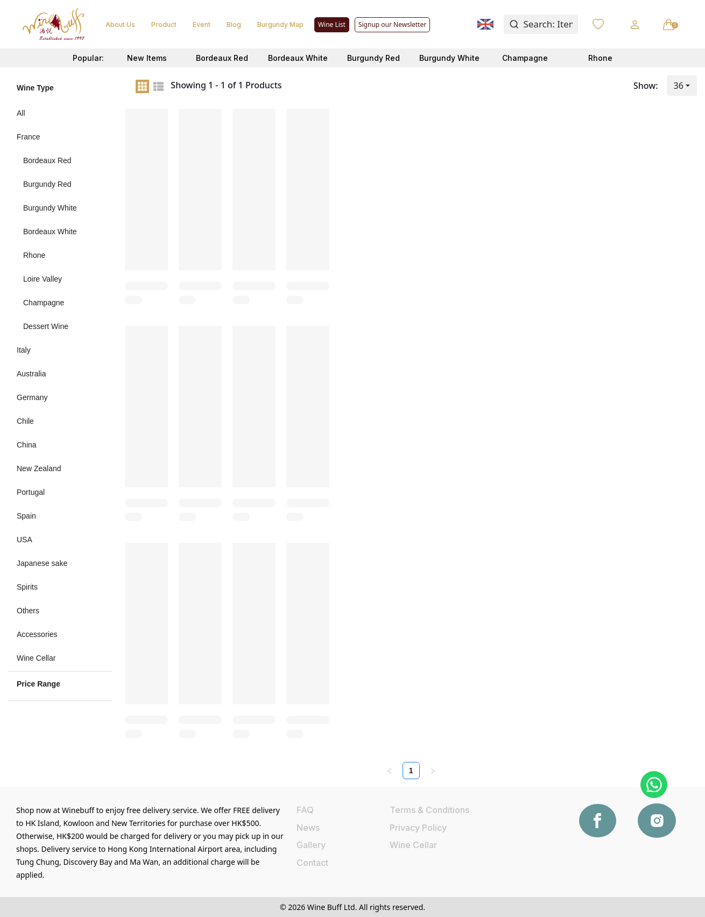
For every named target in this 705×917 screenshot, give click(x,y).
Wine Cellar (413, 844)
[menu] (60, 385)
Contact (312, 862)
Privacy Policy (418, 827)
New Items (147, 57)
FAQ (305, 809)
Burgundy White (449, 57)
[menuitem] (60, 113)
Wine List (332, 24)
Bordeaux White (298, 57)
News (308, 827)
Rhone (600, 57)
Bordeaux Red (222, 57)
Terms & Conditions (429, 809)
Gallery (311, 844)
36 (678, 86)
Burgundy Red (373, 57)
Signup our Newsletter (392, 24)
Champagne (525, 57)
